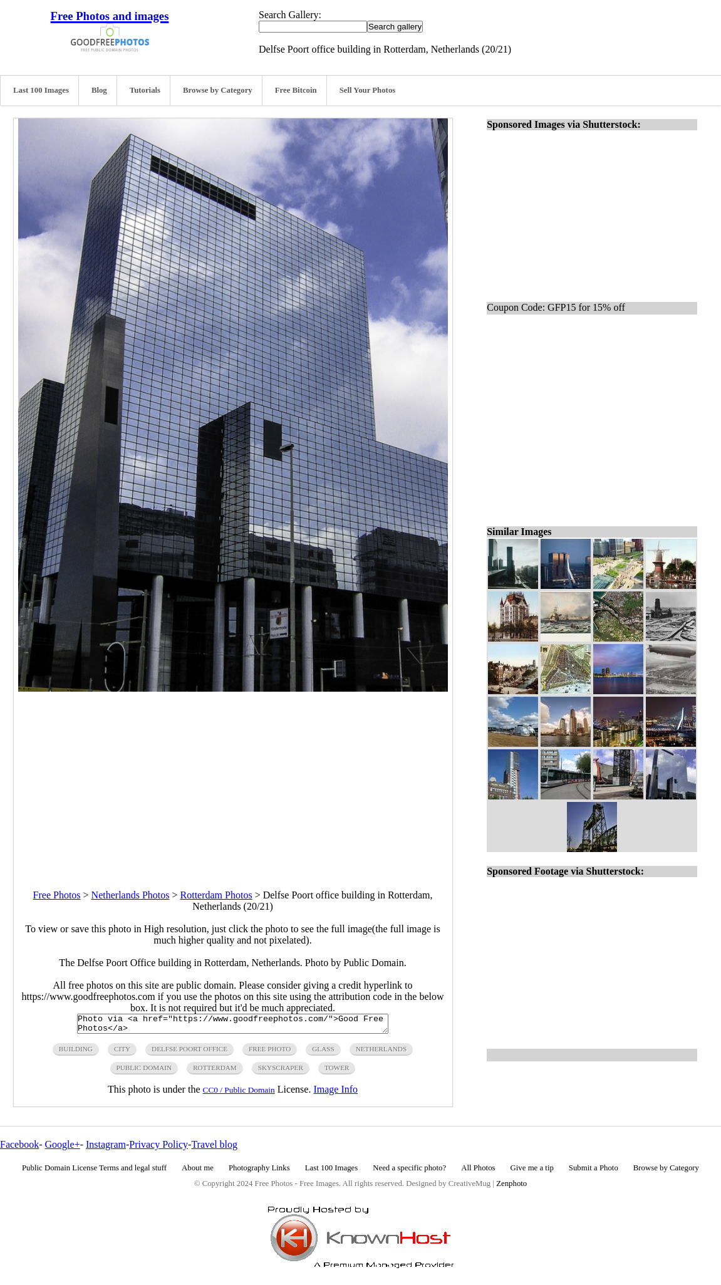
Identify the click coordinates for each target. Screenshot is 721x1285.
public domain (144, 1071)
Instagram (106, 1148)
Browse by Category (217, 90)
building (76, 1052)
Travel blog (214, 1148)
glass (323, 1052)
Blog (99, 90)
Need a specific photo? (409, 1171)
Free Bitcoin (296, 90)
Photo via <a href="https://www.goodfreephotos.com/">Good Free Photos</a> (232, 1026)
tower (337, 1071)
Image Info (335, 1093)
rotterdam (215, 1071)
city (122, 1052)
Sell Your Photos (368, 90)
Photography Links (259, 1171)
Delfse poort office (189, 1052)
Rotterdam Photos (216, 895)
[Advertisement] (233, 779)
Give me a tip (532, 1171)
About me (198, 1171)
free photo (270, 1052)
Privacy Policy (158, 1148)
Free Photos (57, 895)
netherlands (381, 1052)
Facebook (19, 1148)
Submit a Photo (593, 1171)
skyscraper (280, 1071)
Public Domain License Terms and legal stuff (94, 1171)
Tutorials (145, 90)
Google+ (62, 1148)
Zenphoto (511, 1187)
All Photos (478, 1171)
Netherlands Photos (130, 895)
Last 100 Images (41, 90)
